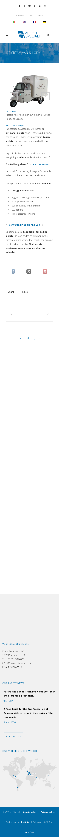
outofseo (29, 833)
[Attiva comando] (14, 96)
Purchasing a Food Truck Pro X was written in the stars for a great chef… (29, 693)
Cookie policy (30, 812)
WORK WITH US (13, 736)
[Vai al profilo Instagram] (44, 6)
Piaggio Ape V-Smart (25, 191)
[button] (47, 35)
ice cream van (40, 165)
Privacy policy (48, 812)
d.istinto (25, 823)
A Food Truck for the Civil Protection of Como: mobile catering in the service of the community (28, 713)
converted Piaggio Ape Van (24, 225)
